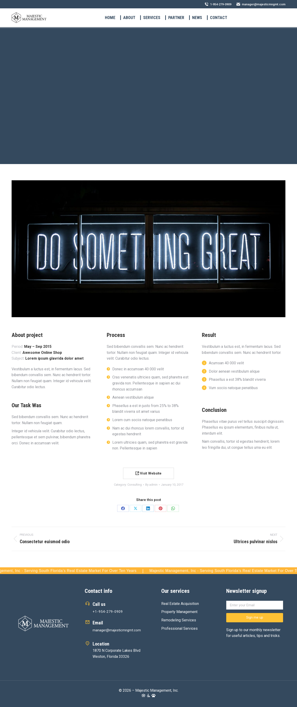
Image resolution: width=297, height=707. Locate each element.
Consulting (134, 484)
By (151, 484)
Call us (99, 604)
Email (98, 623)
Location (101, 644)
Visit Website (148, 473)
